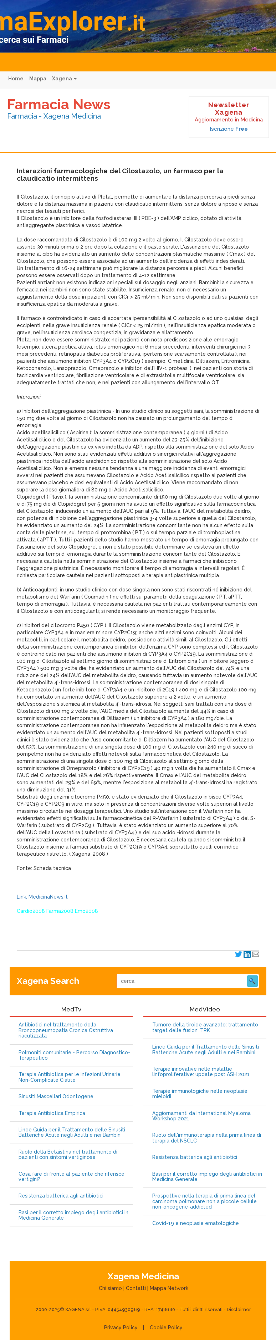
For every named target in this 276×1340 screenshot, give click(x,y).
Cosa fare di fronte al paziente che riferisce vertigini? (71, 1176)
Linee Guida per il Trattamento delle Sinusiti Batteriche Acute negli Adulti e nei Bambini (72, 1132)
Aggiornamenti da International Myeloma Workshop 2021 (201, 1116)
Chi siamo (110, 1288)
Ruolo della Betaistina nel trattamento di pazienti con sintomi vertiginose (68, 1154)
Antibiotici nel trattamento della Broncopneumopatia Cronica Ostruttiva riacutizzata (66, 1030)
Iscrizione (229, 129)
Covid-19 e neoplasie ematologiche (195, 1223)
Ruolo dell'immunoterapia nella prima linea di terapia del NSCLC (206, 1137)
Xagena (64, 78)
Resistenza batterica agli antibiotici (61, 1196)
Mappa (37, 78)
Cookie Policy (166, 1327)
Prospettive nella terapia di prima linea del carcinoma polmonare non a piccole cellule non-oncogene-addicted (204, 1201)
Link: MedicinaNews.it (42, 897)
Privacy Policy (121, 1327)
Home (16, 78)
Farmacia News (59, 104)
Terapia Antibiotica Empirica (52, 1113)
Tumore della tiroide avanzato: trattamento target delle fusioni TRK (205, 1027)
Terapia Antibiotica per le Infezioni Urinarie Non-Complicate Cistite (70, 1077)
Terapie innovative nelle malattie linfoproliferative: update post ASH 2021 (201, 1071)
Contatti (136, 1288)
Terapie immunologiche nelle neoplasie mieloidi (199, 1094)
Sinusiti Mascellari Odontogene (56, 1096)
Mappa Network (169, 1288)
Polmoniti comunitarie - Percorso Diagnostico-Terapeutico (74, 1055)
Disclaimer (239, 1309)
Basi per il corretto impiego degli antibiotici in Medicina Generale (73, 1215)
